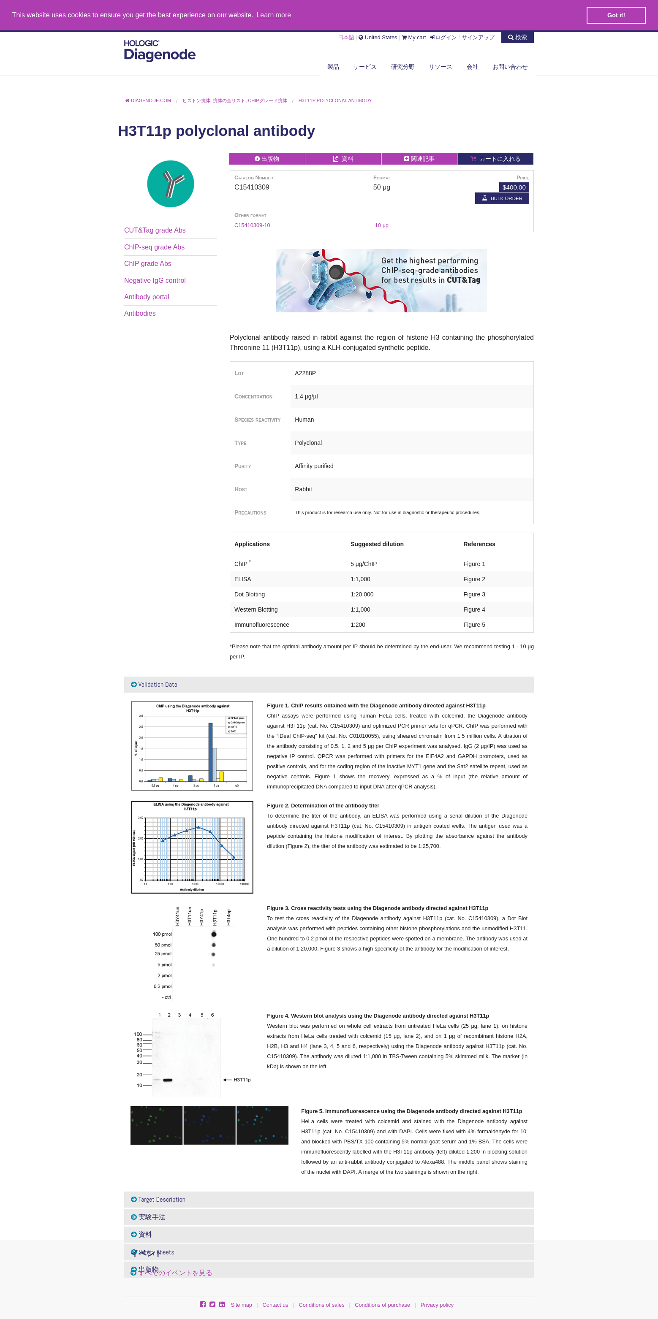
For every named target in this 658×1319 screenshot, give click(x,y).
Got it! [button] (616, 15)
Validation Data (154, 684)
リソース (440, 66)
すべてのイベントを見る (175, 1272)
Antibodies (140, 313)
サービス (365, 66)
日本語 (346, 36)
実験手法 (148, 1216)
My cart (414, 36)
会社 (473, 66)
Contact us (275, 1304)
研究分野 (403, 66)
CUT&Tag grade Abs (155, 229)
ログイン (443, 36)
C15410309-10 (252, 225)
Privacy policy (437, 1304)
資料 (141, 1234)
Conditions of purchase (382, 1304)
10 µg (382, 225)
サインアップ (478, 36)
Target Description (158, 1198)
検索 (517, 36)
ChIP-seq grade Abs (154, 246)
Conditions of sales (321, 1304)
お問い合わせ (510, 66)
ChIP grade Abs (147, 263)
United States (378, 36)
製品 (333, 66)
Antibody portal (146, 296)
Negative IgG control (155, 279)
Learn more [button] (273, 15)
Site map (241, 1304)
